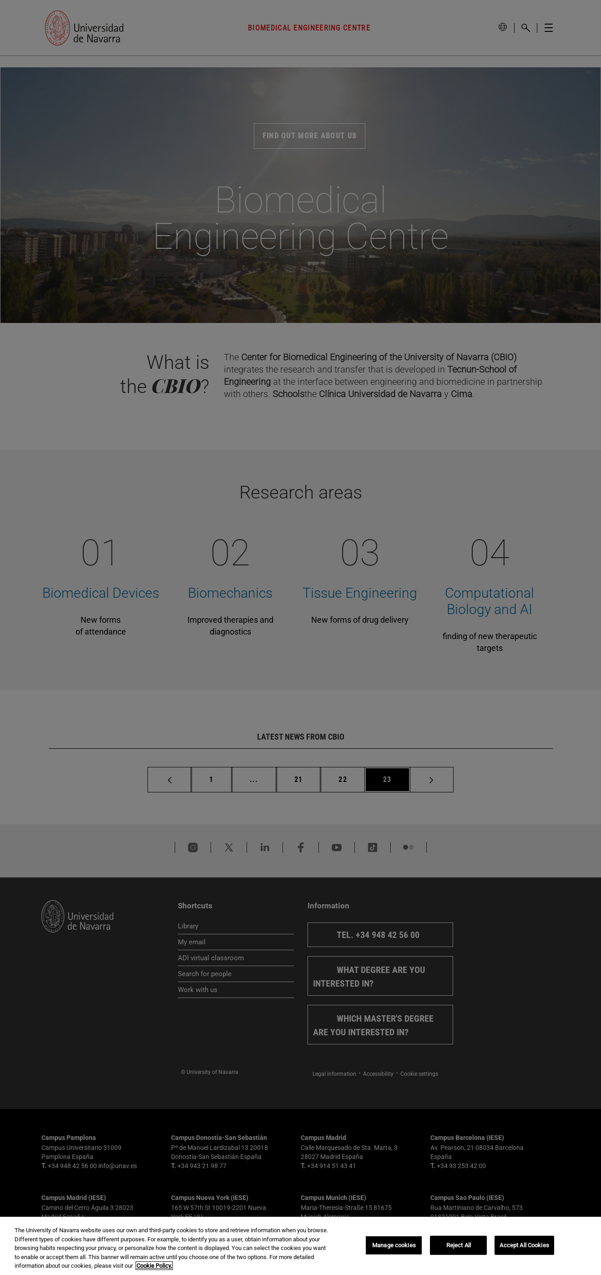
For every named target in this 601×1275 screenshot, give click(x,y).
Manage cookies (394, 1245)
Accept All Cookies (524, 1245)
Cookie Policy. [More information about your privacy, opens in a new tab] (154, 1265)
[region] (300, 1246)
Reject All (458, 1245)
